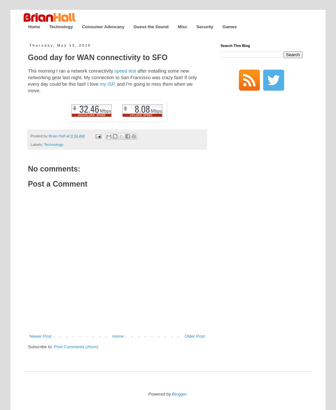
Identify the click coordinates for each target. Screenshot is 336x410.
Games (229, 26)
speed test (125, 71)
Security (205, 26)
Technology (61, 26)
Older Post (195, 336)
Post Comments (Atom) (76, 346)
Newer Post (41, 336)
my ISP (107, 84)
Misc (182, 26)
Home (34, 26)
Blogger (179, 394)
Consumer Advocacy (103, 26)
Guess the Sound (151, 26)
